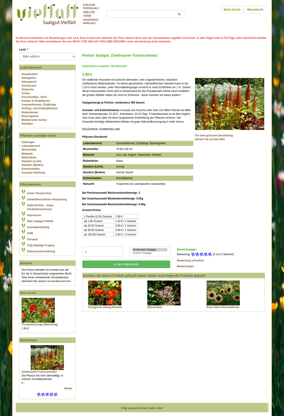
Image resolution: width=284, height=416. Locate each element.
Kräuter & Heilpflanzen (36, 100)
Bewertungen (28, 340)
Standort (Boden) (32, 165)
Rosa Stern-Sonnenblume (223, 307)
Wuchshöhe (29, 149)
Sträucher (28, 89)
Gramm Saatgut (149, 253)
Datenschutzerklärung (41, 251)
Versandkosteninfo (59, 281)
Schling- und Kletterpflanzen (40, 108)
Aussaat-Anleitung (33, 172)
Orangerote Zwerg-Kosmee (105, 307)
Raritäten (27, 123)
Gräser (26, 93)
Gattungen (28, 142)
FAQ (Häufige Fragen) (40, 245)
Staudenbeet (29, 74)
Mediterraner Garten (34, 119)
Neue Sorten (28, 293)
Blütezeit (27, 153)
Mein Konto (232, 9)
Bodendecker (30, 112)
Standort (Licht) (31, 161)
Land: (23, 49)
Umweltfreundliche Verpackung (47, 199)
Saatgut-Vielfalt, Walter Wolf (145, 408)
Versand (32, 239)
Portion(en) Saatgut (149, 249)
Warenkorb (255, 9)
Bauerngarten (30, 116)
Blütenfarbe (29, 157)
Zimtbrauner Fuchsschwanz (39, 371)
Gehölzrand (29, 85)
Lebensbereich (31, 145)
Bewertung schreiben (190, 260)
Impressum (34, 215)
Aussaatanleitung (38, 227)
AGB (30, 233)
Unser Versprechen (39, 193)
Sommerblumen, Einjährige (39, 104)
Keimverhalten (31, 168)
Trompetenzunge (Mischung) (40, 324)
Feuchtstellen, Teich (34, 97)
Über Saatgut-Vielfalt (40, 221)
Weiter (68, 388)
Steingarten (29, 78)
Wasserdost (154, 307)
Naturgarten (29, 81)
